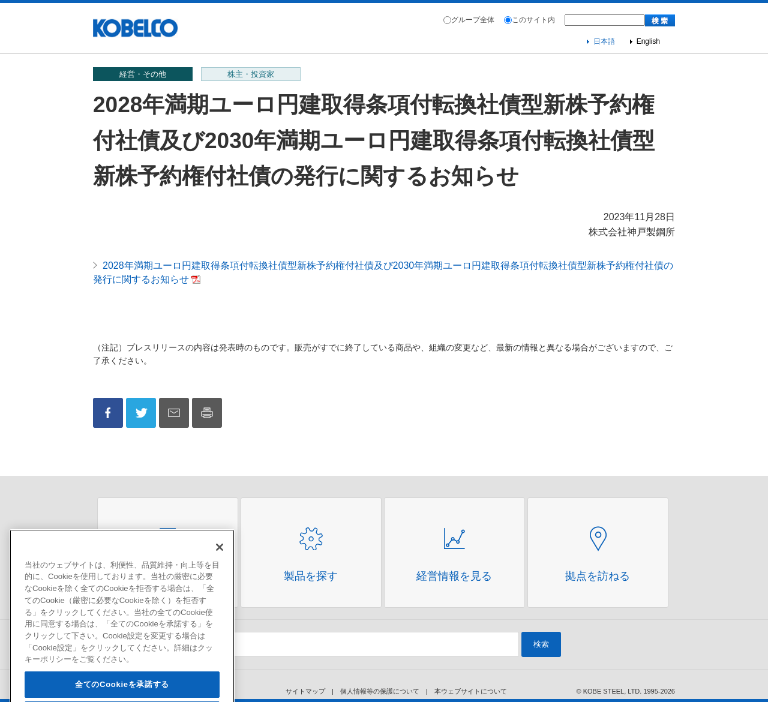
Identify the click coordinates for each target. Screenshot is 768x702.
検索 (541, 644)
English (648, 41)
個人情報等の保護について (379, 691)
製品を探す (311, 576)
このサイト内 (533, 20)
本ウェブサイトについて (470, 691)
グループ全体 (472, 20)
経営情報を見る (454, 576)
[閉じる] (219, 560)
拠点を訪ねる (597, 576)
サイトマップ (305, 691)
